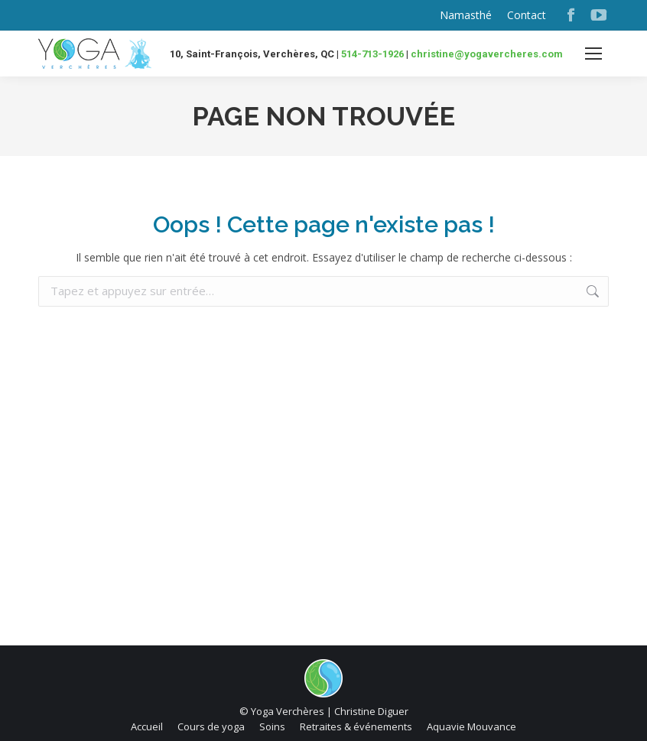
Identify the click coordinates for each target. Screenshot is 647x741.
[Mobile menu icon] (593, 53)
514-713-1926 (372, 54)
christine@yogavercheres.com (487, 54)
